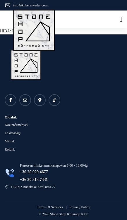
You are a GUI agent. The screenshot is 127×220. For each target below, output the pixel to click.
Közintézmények (16, 125)
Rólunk (10, 149)
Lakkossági (13, 133)
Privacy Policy (80, 207)
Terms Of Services (50, 207)
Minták (10, 141)
